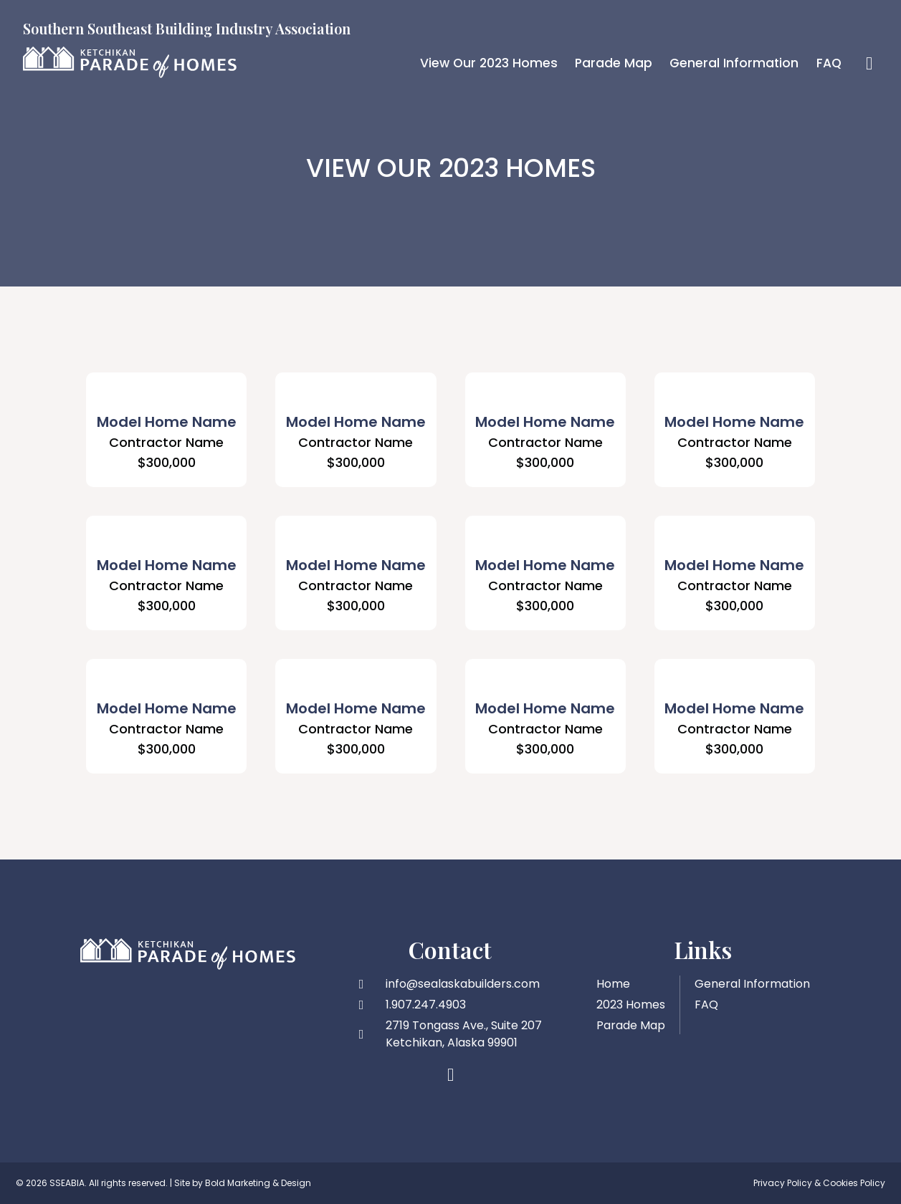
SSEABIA (67, 1183)
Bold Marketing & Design (258, 1183)
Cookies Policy (854, 1183)
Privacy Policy (782, 1183)
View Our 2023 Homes (483, 63)
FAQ (829, 63)
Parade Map (610, 63)
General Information (732, 63)
